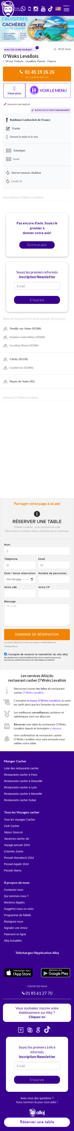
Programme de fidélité (17, 915)
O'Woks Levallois (33, 692)
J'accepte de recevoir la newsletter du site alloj (37, 654)
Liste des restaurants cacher (21, 768)
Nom (7, 545)
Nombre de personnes (52, 573)
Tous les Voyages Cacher (19, 819)
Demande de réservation (37, 635)
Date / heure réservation (20, 573)
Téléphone (11, 559)
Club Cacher (11, 826)
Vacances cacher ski (16, 838)
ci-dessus (55, 728)
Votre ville (10, 587)
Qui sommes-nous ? (16, 896)
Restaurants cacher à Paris (20, 774)
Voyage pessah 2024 (17, 845)
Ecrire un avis (37, 245)
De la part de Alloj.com (37, 77)
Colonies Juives (13, 851)
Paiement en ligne (15, 934)
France (52, 61)
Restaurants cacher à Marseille (23, 793)
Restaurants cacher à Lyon (20, 787)
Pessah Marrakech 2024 (19, 857)
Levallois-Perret (35, 61)
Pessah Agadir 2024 (16, 864)
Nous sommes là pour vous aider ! (37, 1102)
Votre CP (44, 587)
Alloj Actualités (13, 940)
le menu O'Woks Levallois (44, 700)
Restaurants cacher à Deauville (23, 781)
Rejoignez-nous (13, 921)
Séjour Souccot (13, 832)
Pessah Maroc (13, 870)
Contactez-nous (13, 889)
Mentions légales (14, 902)
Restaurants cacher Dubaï (20, 800)
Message (10, 601)
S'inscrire (37, 300)
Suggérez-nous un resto (18, 908)
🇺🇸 (58, 8)
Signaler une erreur (16, 927)
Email (41, 559)
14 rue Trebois (14, 61)
